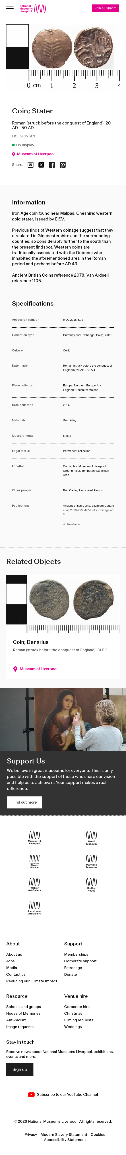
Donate (70, 975)
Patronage (73, 968)
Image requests (20, 1027)
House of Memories (23, 1014)
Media (11, 968)
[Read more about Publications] (88, 516)
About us (14, 955)
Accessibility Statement (65, 1140)
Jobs (10, 961)
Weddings (73, 1027)
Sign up (19, 1069)
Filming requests (78, 1020)
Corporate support (80, 961)
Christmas (73, 1014)
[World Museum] (91, 838)
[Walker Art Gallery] (34, 884)
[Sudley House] (91, 884)
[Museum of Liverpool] (34, 838)
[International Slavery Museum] (34, 861)
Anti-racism (16, 1020)
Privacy (31, 1135)
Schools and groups (23, 1007)
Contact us (16, 975)
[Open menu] (10, 8)
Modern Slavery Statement (64, 1135)
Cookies (98, 1135)
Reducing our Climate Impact (31, 981)
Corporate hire (77, 1007)
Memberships (76, 955)
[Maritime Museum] (91, 861)
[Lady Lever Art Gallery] (34, 908)
